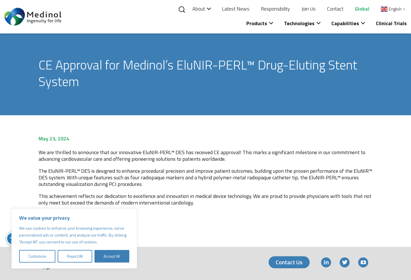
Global (362, 9)
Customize (37, 256)
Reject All (75, 256)
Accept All (112, 256)
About (198, 9)
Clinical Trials (391, 23)
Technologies (299, 23)
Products (256, 23)
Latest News (235, 9)
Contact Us (289, 262)
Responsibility (275, 9)
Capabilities (345, 23)
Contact (335, 9)
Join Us (308, 9)
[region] (74, 238)
